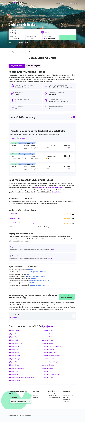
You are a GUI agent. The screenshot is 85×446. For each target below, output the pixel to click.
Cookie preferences (54, 397)
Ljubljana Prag (47, 371)
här (53, 249)
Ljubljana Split (13, 340)
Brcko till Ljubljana (33, 66)
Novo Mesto (59, 187)
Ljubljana (18, 87)
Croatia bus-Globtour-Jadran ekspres (22, 223)
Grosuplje (40, 187)
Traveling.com (26, 416)
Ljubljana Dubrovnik (15, 343)
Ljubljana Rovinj (47, 343)
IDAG (13, 138)
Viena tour (13, 214)
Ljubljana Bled (47, 337)
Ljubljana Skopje (14, 380)
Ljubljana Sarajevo (15, 346)
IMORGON (21, 138)
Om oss (35, 396)
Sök (67, 37)
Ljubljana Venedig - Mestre (51, 356)
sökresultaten (56, 192)
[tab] (42, 147)
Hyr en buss (66, 401)
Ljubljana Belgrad (48, 365)
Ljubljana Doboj (47, 377)
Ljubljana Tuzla (14, 371)
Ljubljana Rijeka (14, 337)
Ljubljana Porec (47, 340)
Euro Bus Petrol (14, 218)
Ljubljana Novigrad (15, 359)
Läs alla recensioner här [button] (66, 296)
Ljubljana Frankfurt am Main (51, 374)
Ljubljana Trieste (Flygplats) (51, 362)
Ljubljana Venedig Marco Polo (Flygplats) (22, 377)
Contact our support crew (20, 401)
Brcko (51, 87)
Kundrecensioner (68, 396)
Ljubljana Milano (14, 365)
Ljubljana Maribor (14, 374)
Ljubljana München (48, 359)
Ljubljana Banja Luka (49, 352)
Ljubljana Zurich (47, 368)
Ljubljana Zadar (14, 349)
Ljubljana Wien (14, 362)
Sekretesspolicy (52, 396)
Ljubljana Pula (13, 334)
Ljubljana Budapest (48, 349)
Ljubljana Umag (14, 352)
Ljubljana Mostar (14, 356)
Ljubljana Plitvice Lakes (16, 368)
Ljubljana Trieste (14, 331)
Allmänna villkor (52, 394)
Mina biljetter (58, 3)
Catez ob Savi (49, 187)
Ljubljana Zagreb (47, 331)
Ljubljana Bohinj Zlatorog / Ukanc (53, 346)
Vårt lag (35, 397)
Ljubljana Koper (47, 334)
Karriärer (65, 394)
